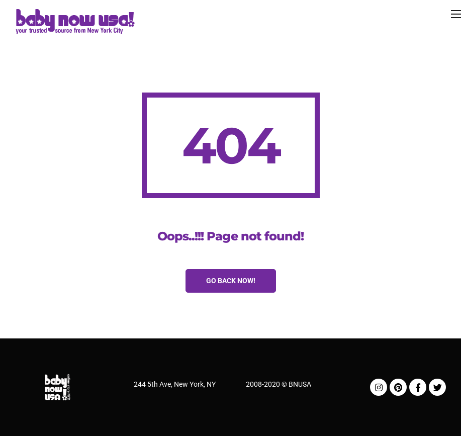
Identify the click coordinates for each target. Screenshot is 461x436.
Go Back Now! (230, 281)
